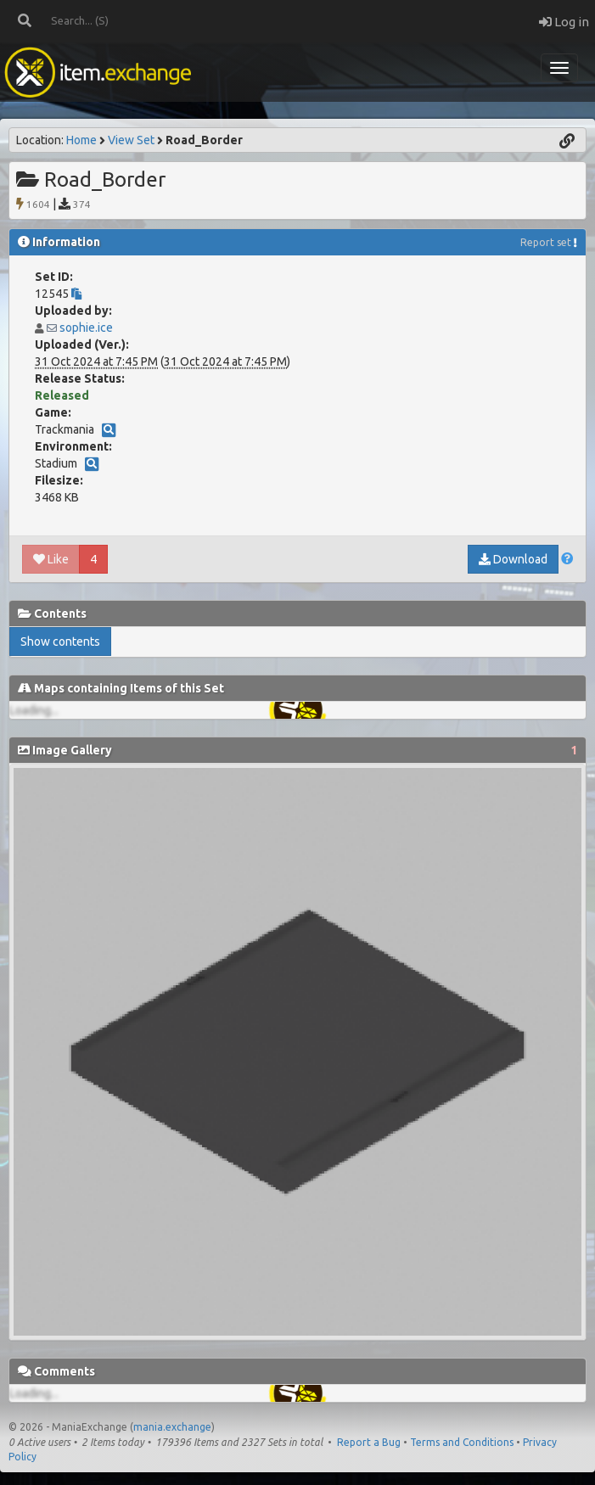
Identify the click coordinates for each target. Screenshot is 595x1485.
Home (81, 140)
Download (513, 559)
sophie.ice (86, 327)
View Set (131, 140)
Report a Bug (369, 1442)
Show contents (60, 641)
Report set (545, 242)
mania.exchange (172, 1426)
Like (51, 559)
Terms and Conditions (462, 1442)
